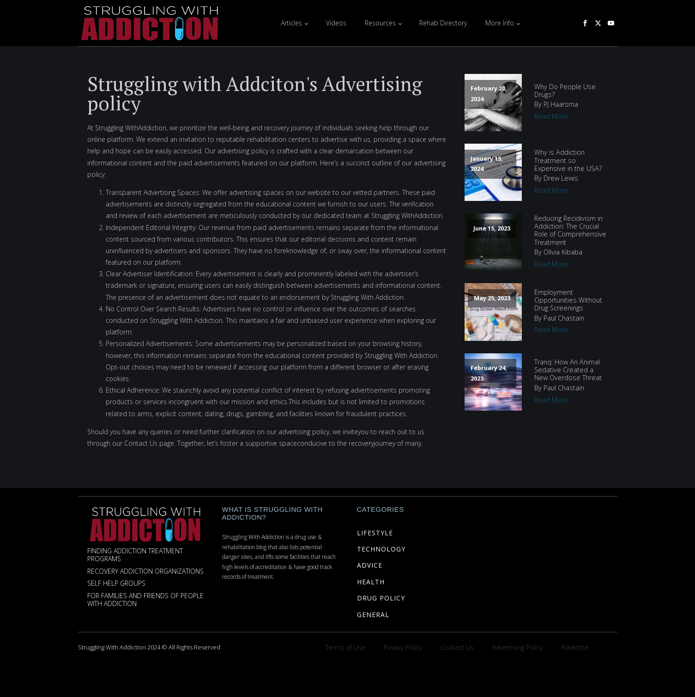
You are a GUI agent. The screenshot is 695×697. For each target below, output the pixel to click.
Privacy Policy (403, 647)
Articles (291, 22)
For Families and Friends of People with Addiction (145, 600)
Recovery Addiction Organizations (145, 572)
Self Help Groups (116, 584)
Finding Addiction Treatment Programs (135, 555)
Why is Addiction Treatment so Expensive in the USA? (568, 160)
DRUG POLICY (381, 598)
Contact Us (457, 647)
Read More (551, 116)
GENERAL (373, 614)
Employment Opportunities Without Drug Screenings (568, 300)
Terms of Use (345, 647)
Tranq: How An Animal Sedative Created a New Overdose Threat (568, 370)
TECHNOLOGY (381, 549)
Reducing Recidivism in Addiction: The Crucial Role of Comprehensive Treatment (570, 230)
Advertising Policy (517, 647)
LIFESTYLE (375, 532)
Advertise (574, 647)
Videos (336, 22)
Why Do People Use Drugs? (565, 91)
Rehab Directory (443, 22)
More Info (499, 22)
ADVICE (369, 565)
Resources (380, 22)
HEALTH (371, 581)
